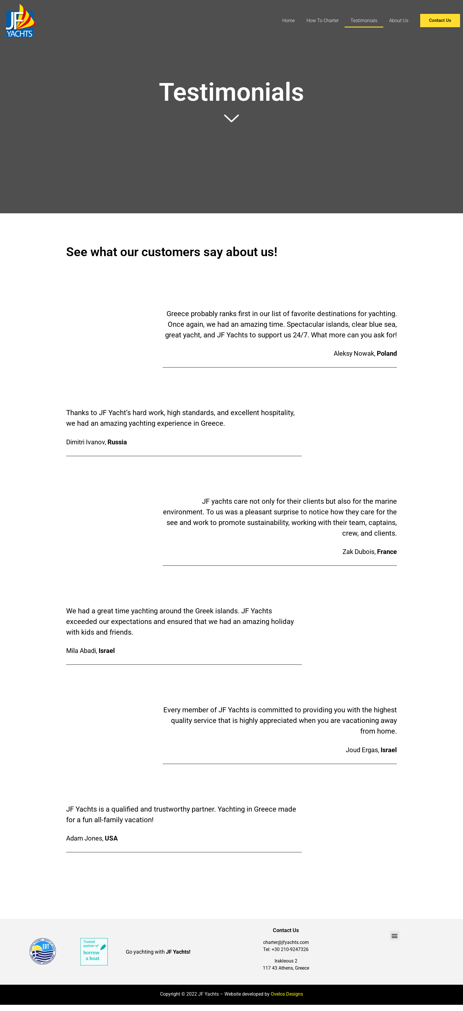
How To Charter (323, 20)
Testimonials (363, 20)
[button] (395, 935)
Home (288, 20)
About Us (398, 20)
